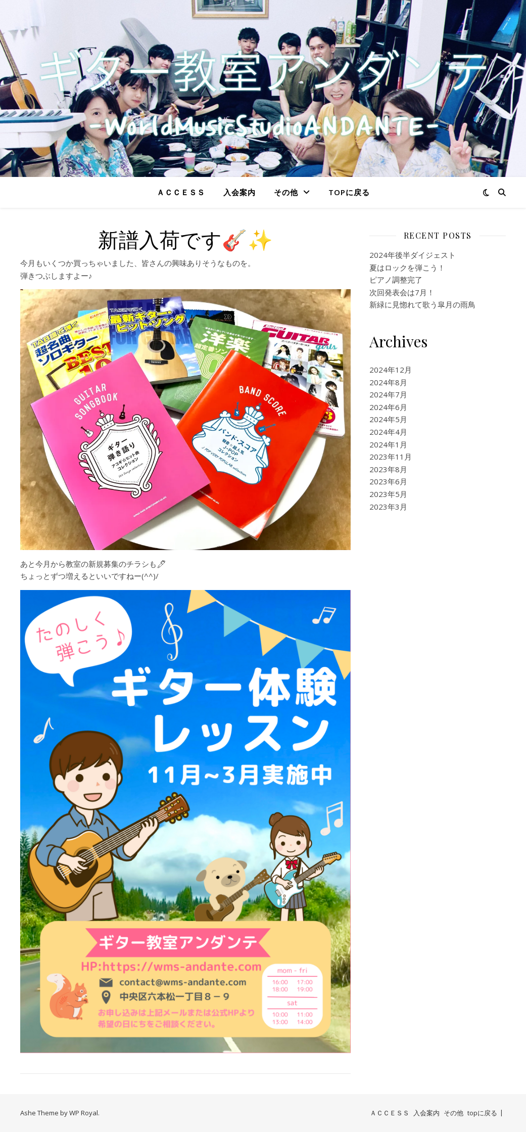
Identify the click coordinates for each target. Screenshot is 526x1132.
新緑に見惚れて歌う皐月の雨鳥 (422, 304)
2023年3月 (388, 507)
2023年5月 (388, 494)
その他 (286, 192)
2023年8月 (388, 469)
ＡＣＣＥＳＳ (181, 192)
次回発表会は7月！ (402, 292)
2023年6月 (388, 481)
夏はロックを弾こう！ (407, 267)
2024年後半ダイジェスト (412, 255)
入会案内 (239, 192)
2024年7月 (388, 394)
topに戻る (349, 192)
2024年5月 (388, 419)
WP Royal (83, 1112)
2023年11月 (390, 456)
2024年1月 (388, 444)
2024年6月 (388, 407)
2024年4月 (388, 432)
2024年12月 (390, 370)
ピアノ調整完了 (395, 280)
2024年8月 (388, 382)
